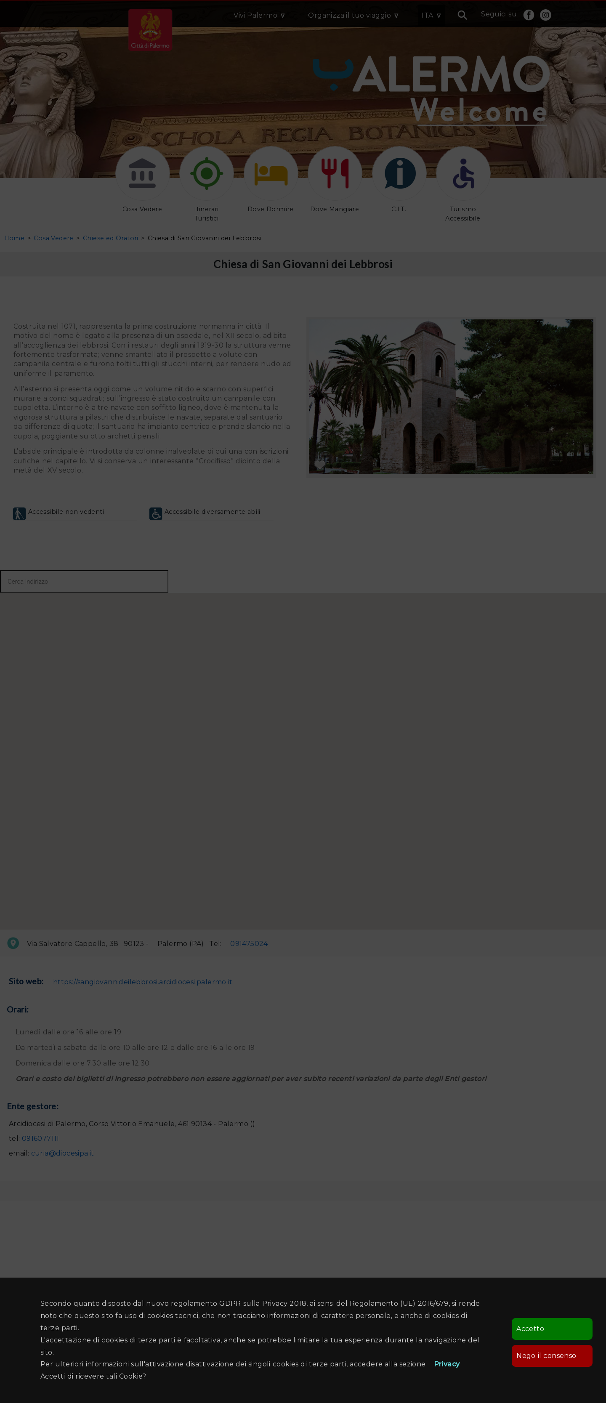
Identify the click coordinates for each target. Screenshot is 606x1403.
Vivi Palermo (255, 15)
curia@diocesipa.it (62, 1153)
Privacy (447, 1364)
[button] (385, 850)
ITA (427, 15)
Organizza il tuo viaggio (349, 15)
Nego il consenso (546, 1356)
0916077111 (40, 1139)
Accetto (530, 1329)
